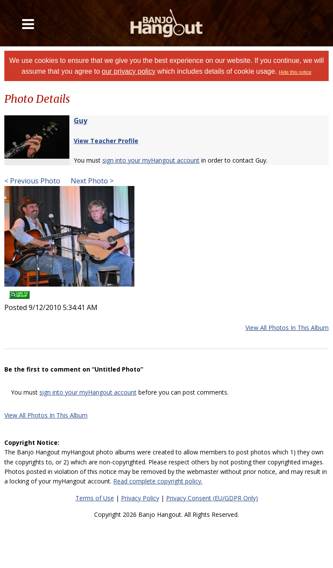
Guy (80, 120)
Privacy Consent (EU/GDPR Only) (212, 498)
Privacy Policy (140, 498)
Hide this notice (295, 72)
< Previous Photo (32, 181)
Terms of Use (94, 498)
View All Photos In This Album (287, 327)
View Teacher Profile (106, 141)
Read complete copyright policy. (157, 481)
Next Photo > (91, 181)
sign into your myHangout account (150, 160)
